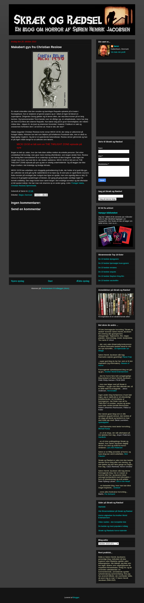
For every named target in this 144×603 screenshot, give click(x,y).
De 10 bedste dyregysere (108, 259)
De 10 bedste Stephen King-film (111, 276)
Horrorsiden (112, 391)
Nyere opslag (17, 281)
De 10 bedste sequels (107, 272)
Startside (101, 507)
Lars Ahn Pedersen (114, 448)
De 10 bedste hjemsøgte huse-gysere (113, 263)
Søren (116, 46)
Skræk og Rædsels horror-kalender (112, 530)
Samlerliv (102, 437)
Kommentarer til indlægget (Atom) (55, 288)
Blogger (76, 597)
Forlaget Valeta (77, 183)
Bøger (21, 195)
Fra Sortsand (109, 494)
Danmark (28, 195)
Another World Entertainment (116, 372)
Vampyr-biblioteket (107, 213)
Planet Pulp (127, 357)
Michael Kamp (104, 429)
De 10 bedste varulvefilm (108, 280)
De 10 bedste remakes (107, 268)
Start (50, 281)
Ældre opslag (82, 281)
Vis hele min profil (118, 52)
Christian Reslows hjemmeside (23, 186)
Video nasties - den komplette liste (112, 522)
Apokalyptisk (103, 422)
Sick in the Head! (123, 481)
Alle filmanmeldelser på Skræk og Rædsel (115, 511)
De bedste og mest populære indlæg (113, 526)
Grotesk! (116, 488)
